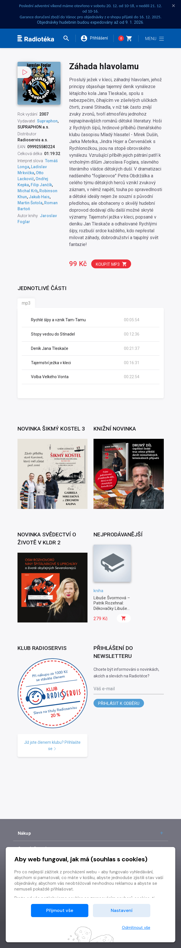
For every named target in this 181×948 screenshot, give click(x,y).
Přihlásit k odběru (118, 703)
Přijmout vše (59, 910)
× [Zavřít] (173, 6)
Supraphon (47, 121)
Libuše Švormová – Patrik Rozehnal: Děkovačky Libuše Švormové (112, 605)
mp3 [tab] (26, 303)
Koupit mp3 (111, 264)
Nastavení (122, 910)
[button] (68, 38)
